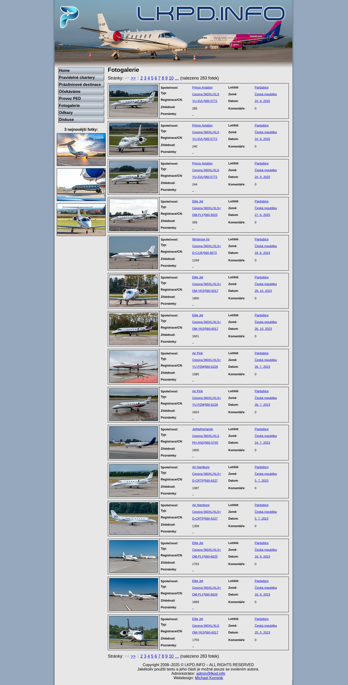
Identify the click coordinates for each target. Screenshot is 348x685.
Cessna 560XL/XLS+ (206, 208)
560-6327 (211, 480)
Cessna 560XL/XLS (205, 94)
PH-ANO (198, 442)
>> (133, 78)
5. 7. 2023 (261, 480)
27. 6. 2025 (262, 215)
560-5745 (211, 442)
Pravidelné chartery (77, 77)
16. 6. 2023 (262, 556)
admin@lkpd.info (210, 673)
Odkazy (66, 112)
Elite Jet (197, 201)
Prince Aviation (202, 87)
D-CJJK (197, 253)
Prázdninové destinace (80, 84)
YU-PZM (198, 366)
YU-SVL (197, 101)
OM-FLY (197, 215)
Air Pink (197, 353)
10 (171, 78)
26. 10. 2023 (263, 291)
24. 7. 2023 (262, 442)
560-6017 (211, 291)
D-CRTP (198, 480)
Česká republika (266, 94)
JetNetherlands (202, 429)
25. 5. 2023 (262, 632)
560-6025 (211, 215)
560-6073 (210, 253)
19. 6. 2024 (262, 253)
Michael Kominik (209, 678)
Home (64, 70)
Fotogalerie (69, 105)
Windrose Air (201, 239)
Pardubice (262, 87)
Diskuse (66, 120)
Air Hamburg (201, 467)
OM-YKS (198, 291)
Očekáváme (69, 91)
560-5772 (210, 101)
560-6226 (211, 366)
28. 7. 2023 (262, 366)
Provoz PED (70, 98)
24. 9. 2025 (262, 101)
